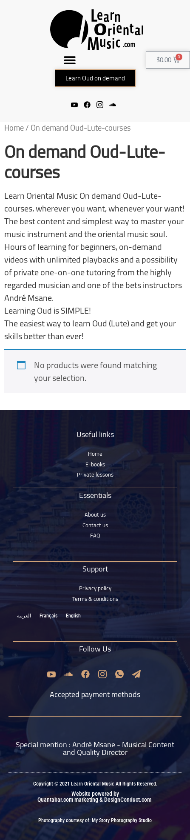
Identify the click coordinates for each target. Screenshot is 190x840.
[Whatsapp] (119, 673)
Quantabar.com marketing (67, 799)
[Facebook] (87, 104)
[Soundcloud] (112, 104)
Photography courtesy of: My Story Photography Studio (95, 820)
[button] (69, 59)
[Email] (136, 673)
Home (14, 127)
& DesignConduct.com (124, 799)
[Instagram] (100, 104)
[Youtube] (74, 104)
